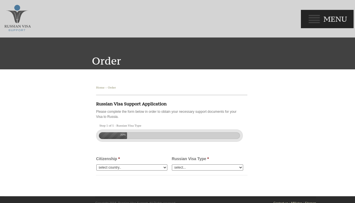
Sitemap (314, 162)
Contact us (284, 162)
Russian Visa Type (189, 118)
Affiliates (299, 162)
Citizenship (104, 118)
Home (96, 47)
